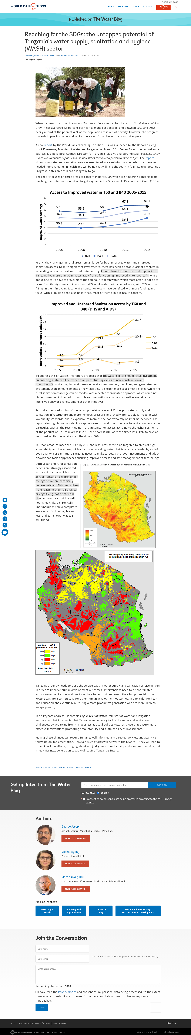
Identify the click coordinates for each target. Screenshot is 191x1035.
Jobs (55, 1023)
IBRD (36, 1032)
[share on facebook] (5, 506)
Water (70, 767)
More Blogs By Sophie (75, 863)
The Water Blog (107, 19)
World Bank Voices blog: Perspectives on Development (138, 911)
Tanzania (79, 767)
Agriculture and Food (46, 767)
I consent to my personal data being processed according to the (129, 800)
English (39, 59)
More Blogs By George (75, 838)
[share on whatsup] (5, 525)
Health (62, 767)
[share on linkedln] (5, 518)
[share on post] (5, 512)
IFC (48, 1032)
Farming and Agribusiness (74, 911)
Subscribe (162, 785)
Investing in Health (47, 911)
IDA (42, 1032)
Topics (135, 7)
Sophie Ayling (49, 55)
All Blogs (123, 7)
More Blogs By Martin (75, 889)
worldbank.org (170, 2)
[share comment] (4, 532)
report (48, 145)
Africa (88, 767)
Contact (147, 7)
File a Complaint (174, 1023)
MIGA (54, 1032)
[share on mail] (5, 500)
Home (111, 7)
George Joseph (33, 55)
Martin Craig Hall (69, 55)
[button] (176, 7)
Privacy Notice (67, 992)
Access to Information (41, 1023)
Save (41, 1007)
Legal (12, 1023)
